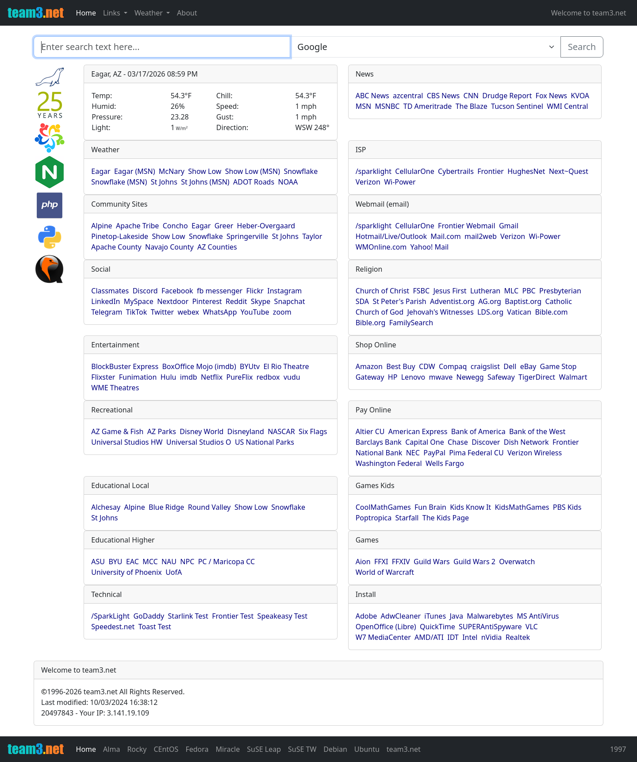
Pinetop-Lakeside (119, 236)
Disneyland (245, 431)
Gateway (370, 377)
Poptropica (374, 518)
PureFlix (239, 377)
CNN (471, 95)
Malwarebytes (490, 616)
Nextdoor (172, 301)
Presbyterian (560, 291)
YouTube (255, 312)
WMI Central (567, 106)
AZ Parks (161, 431)
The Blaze (471, 106)
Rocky (136, 749)
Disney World (201, 431)
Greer (224, 226)
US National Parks (264, 442)
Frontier (490, 171)
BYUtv (250, 366)
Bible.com (551, 312)
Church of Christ (382, 291)
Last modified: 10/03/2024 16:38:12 (99, 702)
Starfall (407, 518)
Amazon (369, 366)
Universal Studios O (198, 442)
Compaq (453, 366)
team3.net (404, 749)
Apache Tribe (137, 226)
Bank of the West (537, 431)
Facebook (177, 291)
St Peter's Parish (399, 301)
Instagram (284, 291)
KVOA (580, 95)
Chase (458, 442)
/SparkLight (110, 616)
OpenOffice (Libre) (386, 626)
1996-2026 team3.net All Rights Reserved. (112, 692)
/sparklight (373, 171)
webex (188, 312)
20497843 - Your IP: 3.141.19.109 (95, 713)
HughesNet (526, 171)
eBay (528, 366)
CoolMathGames (383, 507)
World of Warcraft (385, 572)
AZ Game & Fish (117, 431)
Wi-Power (399, 182)
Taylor (312, 236)
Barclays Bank (379, 442)
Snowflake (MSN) (119, 182)
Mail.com (445, 236)
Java (456, 616)
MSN (363, 106)
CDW (427, 366)
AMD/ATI (429, 637)
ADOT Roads (253, 182)
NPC (187, 561)
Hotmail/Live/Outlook (391, 236)
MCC (149, 561)
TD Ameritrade (427, 106)
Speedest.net (112, 626)
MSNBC (387, 106)
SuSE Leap (264, 749)
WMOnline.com (381, 247)
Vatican (519, 312)
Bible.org (371, 322)
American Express (418, 431)
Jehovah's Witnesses (440, 312)
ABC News (372, 95)
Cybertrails (456, 171)
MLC (511, 291)
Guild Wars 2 (474, 561)
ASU (98, 561)
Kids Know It (470, 507)
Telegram (106, 312)
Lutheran (485, 291)
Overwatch (517, 561)
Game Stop (558, 366)
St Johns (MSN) (205, 182)
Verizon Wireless (534, 453)
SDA (362, 301)
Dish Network (526, 442)
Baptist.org (523, 301)
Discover (486, 442)
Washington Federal (389, 463)
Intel (469, 637)
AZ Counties (217, 247)
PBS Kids (567, 507)
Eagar (100, 171)
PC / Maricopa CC (226, 561)
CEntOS (165, 749)
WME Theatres (115, 388)
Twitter (162, 312)
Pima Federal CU (476, 453)
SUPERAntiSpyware (490, 626)
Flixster (103, 377)
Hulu (169, 377)
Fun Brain (430, 507)
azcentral (408, 95)
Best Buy (400, 366)
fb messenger (219, 291)
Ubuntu (367, 749)
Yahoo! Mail (430, 247)
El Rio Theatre (286, 366)
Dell (509, 366)
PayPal (434, 453)
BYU (115, 561)
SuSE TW (302, 749)
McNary (171, 171)
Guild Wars (432, 561)
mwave (441, 377)
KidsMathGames (522, 507)
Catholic (558, 301)
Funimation (138, 377)
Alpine (101, 226)
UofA (173, 572)
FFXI (381, 561)
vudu (292, 377)
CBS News (443, 95)
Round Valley (209, 507)
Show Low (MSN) (252, 171)
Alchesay (105, 507)
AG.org (489, 301)
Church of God (379, 312)
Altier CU (370, 431)
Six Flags (313, 431)
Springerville (247, 236)
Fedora (196, 749)
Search (582, 47)
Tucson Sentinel (517, 106)
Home (86, 13)
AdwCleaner (401, 616)
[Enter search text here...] (425, 47)
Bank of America (478, 431)
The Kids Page (445, 518)
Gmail (508, 226)
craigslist (485, 366)
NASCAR (281, 431)
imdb (188, 377)
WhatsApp (220, 312)
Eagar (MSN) (134, 171)
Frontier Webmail (466, 226)
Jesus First (449, 291)
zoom (282, 312)
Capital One (424, 442)
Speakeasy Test (282, 616)
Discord (145, 291)
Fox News (551, 95)
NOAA (288, 182)
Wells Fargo (445, 463)
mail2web (480, 236)
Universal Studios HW (126, 442)
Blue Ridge (166, 507)
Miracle (228, 749)
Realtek (518, 637)
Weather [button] (149, 13)
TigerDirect (536, 377)
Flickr (255, 291)
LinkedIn (105, 301)
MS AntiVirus (538, 616)
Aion (363, 561)
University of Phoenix (126, 572)
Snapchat (289, 301)
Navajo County (169, 247)
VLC (532, 626)
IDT (453, 637)
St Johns (164, 182)
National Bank (379, 453)
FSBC (421, 291)
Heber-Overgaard (266, 226)
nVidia (491, 637)
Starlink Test (188, 616)
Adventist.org (452, 301)
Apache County (116, 247)
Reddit (236, 301)
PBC (529, 291)
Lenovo (413, 377)
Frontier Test (232, 616)
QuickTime (437, 626)
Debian (335, 749)
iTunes (435, 616)
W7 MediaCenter (383, 637)
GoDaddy (148, 616)
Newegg (470, 377)
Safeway (501, 377)
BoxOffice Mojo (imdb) (199, 366)
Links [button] (112, 13)
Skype (260, 301)
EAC (132, 561)
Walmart (573, 377)
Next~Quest (568, 171)
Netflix (212, 377)
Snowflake (301, 171)
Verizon (368, 182)
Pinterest (207, 301)
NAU (169, 561)
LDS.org (490, 312)
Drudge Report (507, 95)
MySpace (138, 301)
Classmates (110, 291)
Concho (175, 226)
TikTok (136, 312)
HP (393, 377)
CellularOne (414, 171)
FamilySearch (411, 322)
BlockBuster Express (124, 366)
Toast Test (154, 626)
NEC (413, 453)
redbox (268, 377)
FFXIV (401, 561)
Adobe (366, 616)
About (187, 13)
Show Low (204, 171)
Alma (111, 749)
